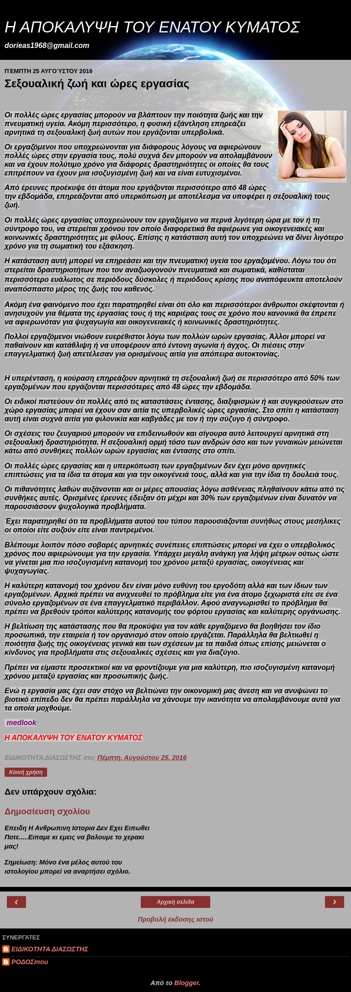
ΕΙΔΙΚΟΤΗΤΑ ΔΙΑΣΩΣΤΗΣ (49, 949)
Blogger (186, 983)
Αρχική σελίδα (175, 902)
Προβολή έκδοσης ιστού (175, 919)
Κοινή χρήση (26, 772)
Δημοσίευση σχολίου (47, 811)
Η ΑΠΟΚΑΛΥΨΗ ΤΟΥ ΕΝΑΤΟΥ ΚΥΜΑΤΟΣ (152, 27)
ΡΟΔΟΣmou (29, 961)
